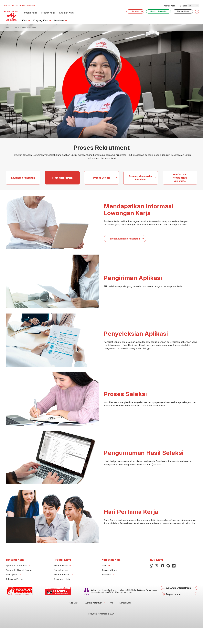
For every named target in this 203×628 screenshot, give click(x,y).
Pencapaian (11, 574)
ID (190, 6)
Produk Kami (48, 12)
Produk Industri (62, 574)
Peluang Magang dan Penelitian (141, 178)
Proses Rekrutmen (62, 177)
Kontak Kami (125, 603)
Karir (24, 20)
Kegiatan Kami (66, 12)
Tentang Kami (29, 12)
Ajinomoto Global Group (18, 570)
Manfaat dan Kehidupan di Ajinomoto (180, 177)
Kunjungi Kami (40, 20)
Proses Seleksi (101, 177)
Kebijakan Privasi (14, 579)
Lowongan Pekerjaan (23, 177)
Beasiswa (59, 20)
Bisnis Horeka (61, 570)
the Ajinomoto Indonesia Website (19, 5)
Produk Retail (61, 565)
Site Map (73, 603)
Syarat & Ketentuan (93, 603)
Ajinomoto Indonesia (16, 565)
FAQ (111, 603)
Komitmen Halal (62, 579)
